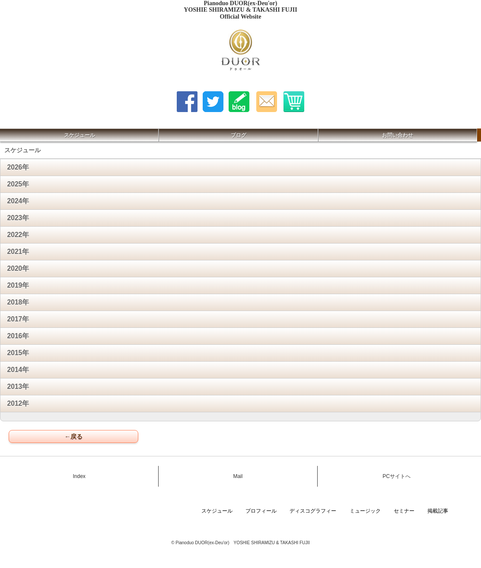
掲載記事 (437, 511)
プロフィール (261, 511)
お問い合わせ (397, 135)
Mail (237, 476)
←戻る (73, 436)
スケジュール (79, 135)
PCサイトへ (396, 476)
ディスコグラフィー (313, 511)
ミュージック (365, 511)
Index (79, 476)
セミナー (404, 511)
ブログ (238, 135)
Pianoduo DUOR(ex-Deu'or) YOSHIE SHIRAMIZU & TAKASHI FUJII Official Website (240, 10)
